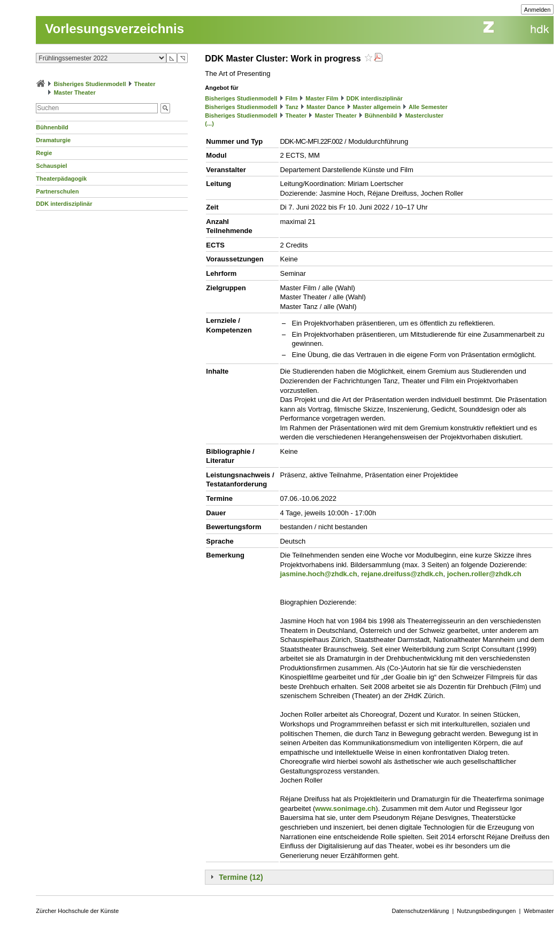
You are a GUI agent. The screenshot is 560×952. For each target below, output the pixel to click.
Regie (44, 153)
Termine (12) (241, 877)
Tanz (292, 107)
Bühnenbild (52, 127)
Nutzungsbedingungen (486, 911)
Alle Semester (428, 107)
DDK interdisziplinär (64, 203)
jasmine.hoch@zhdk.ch (318, 574)
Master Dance (325, 107)
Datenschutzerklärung (420, 911)
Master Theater (74, 92)
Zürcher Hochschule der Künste (77, 911)
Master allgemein (377, 107)
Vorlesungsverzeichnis (114, 28)
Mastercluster (424, 115)
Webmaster (539, 911)
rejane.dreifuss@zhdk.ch (402, 574)
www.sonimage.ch (345, 808)
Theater (145, 84)
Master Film (321, 98)
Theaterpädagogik (61, 178)
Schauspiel (51, 165)
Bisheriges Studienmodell (89, 84)
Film (292, 98)
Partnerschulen (57, 191)
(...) (209, 123)
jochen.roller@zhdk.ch (484, 574)
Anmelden (537, 9)
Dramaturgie (53, 140)
